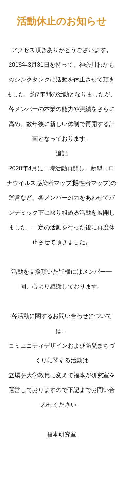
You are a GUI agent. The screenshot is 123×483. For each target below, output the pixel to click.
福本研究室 (61, 434)
